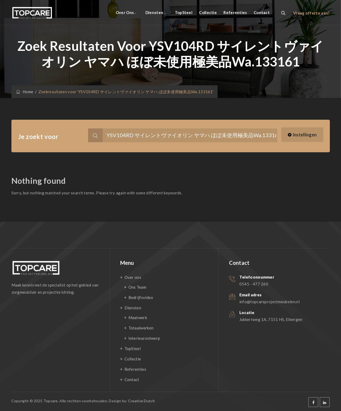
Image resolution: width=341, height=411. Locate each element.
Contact (262, 12)
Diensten (154, 12)
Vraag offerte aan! (311, 13)
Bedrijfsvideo (140, 297)
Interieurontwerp (144, 338)
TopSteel (183, 12)
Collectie (208, 12)
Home (24, 91)
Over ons (125, 12)
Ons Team (137, 287)
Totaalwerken (141, 327)
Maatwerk (137, 317)
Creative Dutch (141, 401)
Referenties (235, 12)
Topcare (51, 401)
